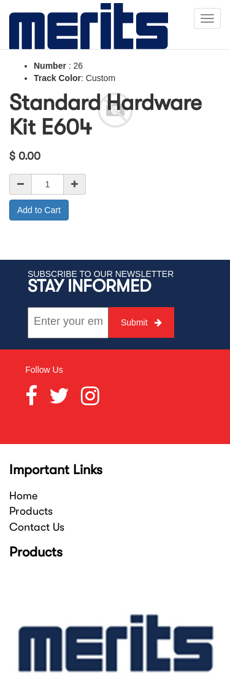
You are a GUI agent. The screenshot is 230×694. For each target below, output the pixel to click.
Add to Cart (39, 210)
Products (31, 511)
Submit (141, 322)
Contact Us (36, 527)
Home (23, 495)
